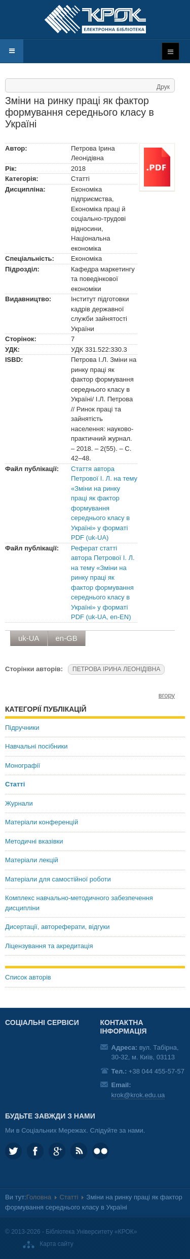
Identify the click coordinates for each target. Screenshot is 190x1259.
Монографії (22, 765)
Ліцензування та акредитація (49, 946)
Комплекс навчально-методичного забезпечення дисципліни (79, 903)
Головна (38, 1197)
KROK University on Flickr (100, 1151)
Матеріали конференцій (41, 822)
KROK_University (13, 1151)
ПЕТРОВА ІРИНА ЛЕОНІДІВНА (116, 669)
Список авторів (28, 977)
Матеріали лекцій (31, 860)
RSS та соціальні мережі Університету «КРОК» (78, 1151)
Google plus (57, 1151)
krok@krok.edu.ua (138, 1095)
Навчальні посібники (36, 746)
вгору (167, 695)
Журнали (19, 803)
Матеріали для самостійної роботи (58, 879)
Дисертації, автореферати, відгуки (57, 926)
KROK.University (35, 1151)
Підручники (22, 727)
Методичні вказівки (34, 841)
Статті (15, 784)
